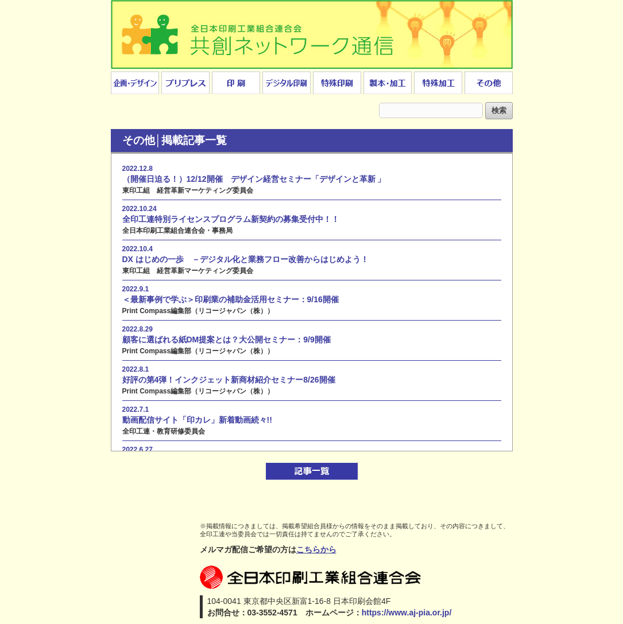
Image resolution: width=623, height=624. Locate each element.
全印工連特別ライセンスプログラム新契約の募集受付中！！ (230, 219)
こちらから (316, 549)
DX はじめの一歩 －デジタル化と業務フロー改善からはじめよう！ (245, 259)
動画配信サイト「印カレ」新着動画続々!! (197, 419)
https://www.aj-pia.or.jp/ (407, 612)
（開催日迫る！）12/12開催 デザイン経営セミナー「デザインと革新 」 (254, 179)
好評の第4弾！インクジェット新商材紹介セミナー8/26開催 (228, 379)
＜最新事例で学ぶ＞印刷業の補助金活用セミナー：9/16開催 (230, 299)
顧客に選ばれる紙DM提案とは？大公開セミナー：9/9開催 (226, 339)
